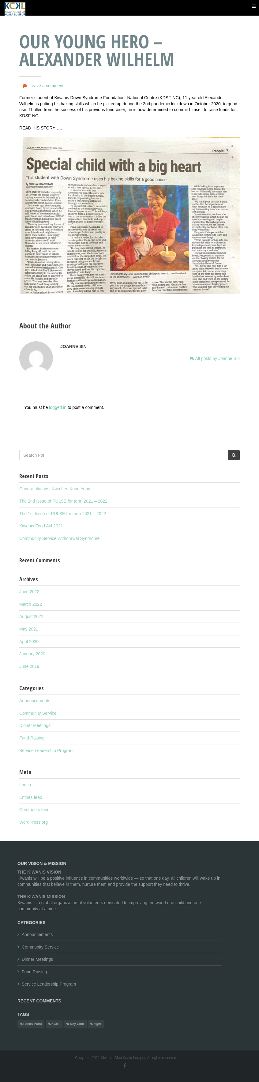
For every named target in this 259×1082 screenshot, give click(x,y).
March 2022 (30, 604)
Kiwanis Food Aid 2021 (41, 525)
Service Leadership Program (46, 750)
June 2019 (29, 666)
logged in (57, 407)
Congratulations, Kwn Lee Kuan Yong (54, 488)
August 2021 (31, 616)
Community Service (37, 713)
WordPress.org (33, 822)
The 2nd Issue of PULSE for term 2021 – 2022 (63, 501)
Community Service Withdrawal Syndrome (59, 538)
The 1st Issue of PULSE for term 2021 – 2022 (62, 513)
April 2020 (29, 641)
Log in (25, 784)
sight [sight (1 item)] (97, 1024)
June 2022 (29, 591)
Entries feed (30, 797)
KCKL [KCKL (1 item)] (56, 1024)
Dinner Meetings (35, 725)
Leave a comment (46, 85)
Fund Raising (32, 738)
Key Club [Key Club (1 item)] (77, 1024)
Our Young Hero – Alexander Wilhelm (97, 50)
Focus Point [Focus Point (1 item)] (32, 1024)
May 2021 (28, 629)
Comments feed (34, 809)
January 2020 (32, 653)
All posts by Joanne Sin (217, 358)
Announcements (34, 700)
